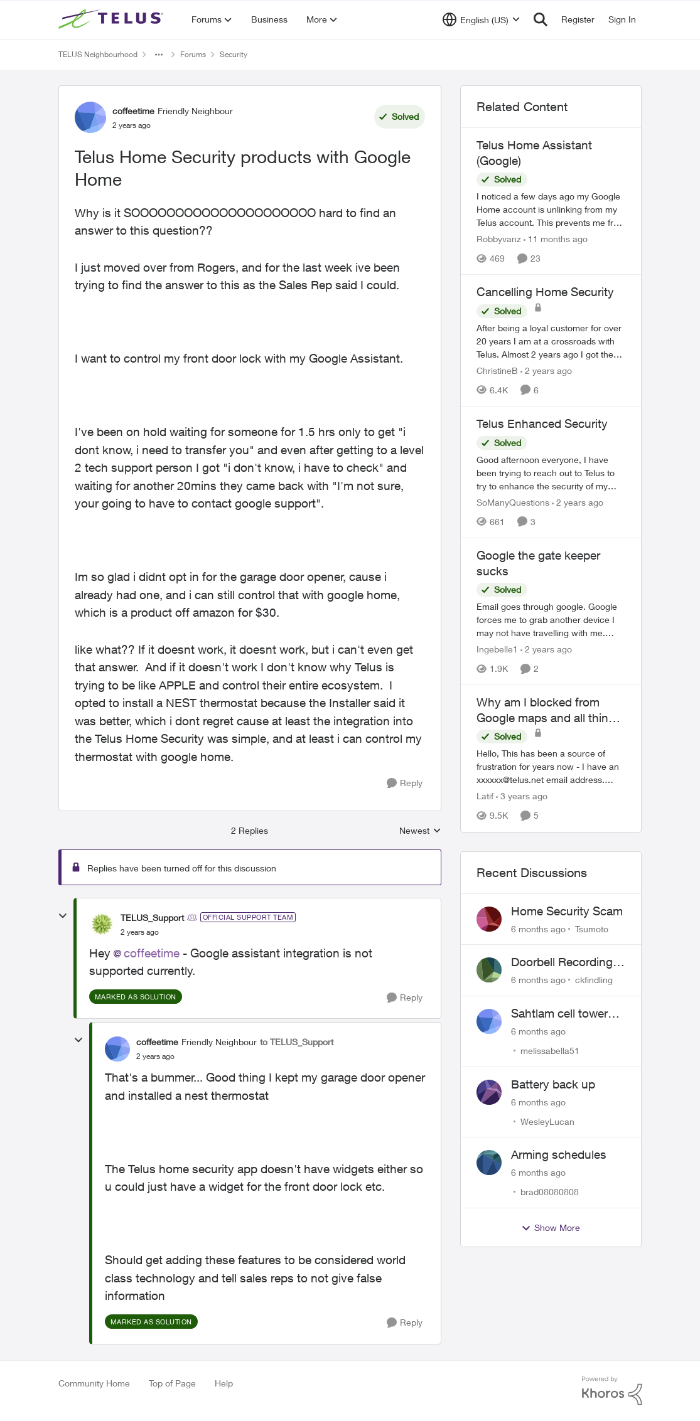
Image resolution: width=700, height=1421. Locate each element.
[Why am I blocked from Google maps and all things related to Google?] (551, 767)
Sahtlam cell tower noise (559, 1013)
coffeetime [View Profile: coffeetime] (133, 110)
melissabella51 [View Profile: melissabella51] (549, 1050)
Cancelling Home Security (545, 292)
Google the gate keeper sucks (538, 563)
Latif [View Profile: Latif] (485, 796)
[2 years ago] (546, 370)
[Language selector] (481, 19)
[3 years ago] (521, 796)
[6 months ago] (538, 928)
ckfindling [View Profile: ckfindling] (594, 979)
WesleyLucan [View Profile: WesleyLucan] (547, 1120)
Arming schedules (558, 1154)
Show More (550, 1227)
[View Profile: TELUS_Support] (101, 924)
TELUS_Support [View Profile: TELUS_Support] (152, 917)
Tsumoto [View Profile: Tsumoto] (591, 928)
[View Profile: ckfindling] (489, 969)
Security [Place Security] (233, 54)
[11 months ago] (556, 238)
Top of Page (172, 1383)
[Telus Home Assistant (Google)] (551, 209)
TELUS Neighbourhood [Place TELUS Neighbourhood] (97, 54)
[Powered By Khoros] (612, 1390)
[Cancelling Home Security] (551, 341)
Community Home (94, 1383)
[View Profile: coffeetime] (90, 117)
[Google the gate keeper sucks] (551, 619)
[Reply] (404, 783)
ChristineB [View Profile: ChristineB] (497, 370)
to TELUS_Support (296, 1041)
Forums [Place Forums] (193, 54)
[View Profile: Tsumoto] (489, 919)
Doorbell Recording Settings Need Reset (565, 962)
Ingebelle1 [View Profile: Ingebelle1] (497, 649)
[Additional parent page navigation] (158, 54)
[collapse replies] (62, 915)
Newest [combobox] (420, 831)
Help (224, 1383)
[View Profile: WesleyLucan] (489, 1092)
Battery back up (553, 1084)
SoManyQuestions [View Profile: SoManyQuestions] (513, 502)
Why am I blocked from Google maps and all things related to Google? (549, 710)
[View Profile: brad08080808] (489, 1162)
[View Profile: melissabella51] (489, 1021)
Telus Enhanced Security (542, 423)
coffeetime (152, 953)
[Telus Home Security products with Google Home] (140, 932)
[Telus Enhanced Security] (551, 472)
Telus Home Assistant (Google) (534, 153)
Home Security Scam (567, 911)
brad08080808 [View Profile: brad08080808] (549, 1191)
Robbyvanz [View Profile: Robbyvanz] (499, 238)
